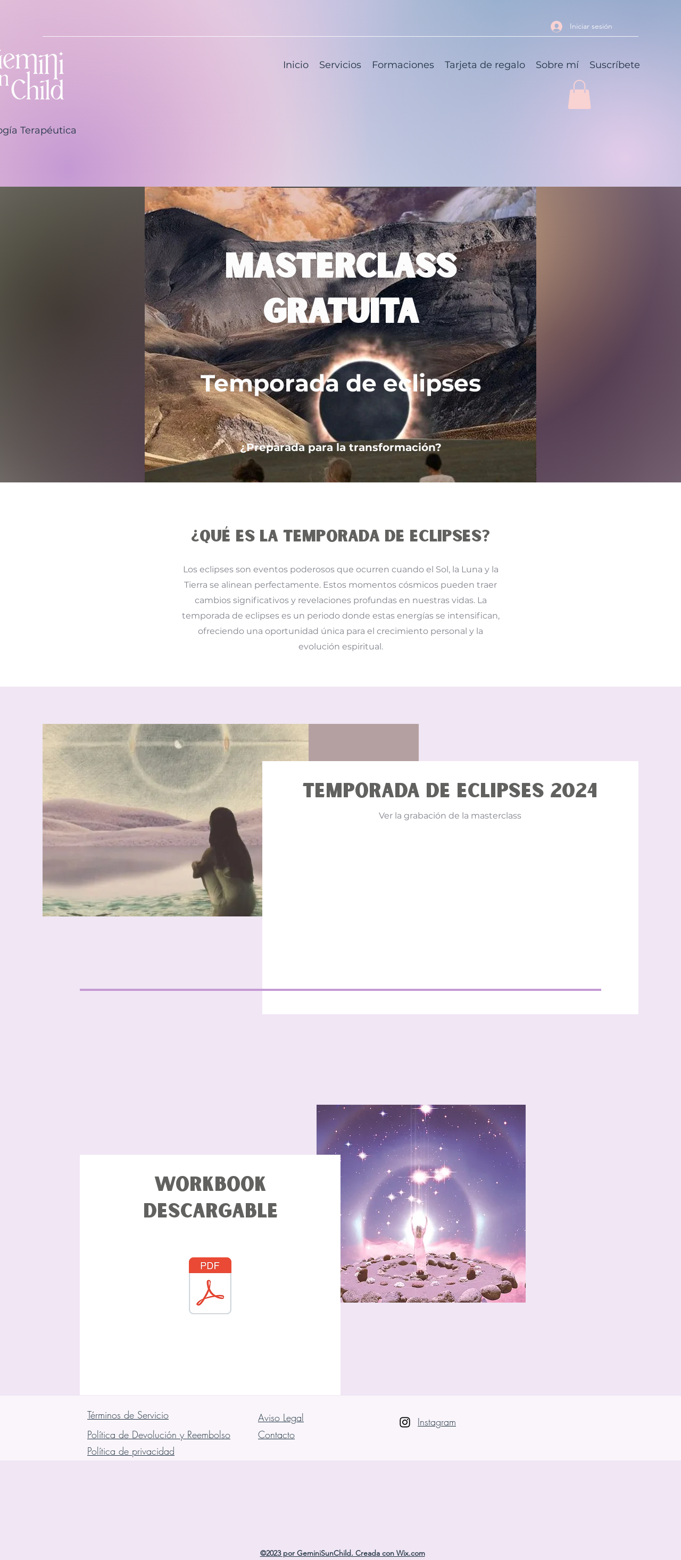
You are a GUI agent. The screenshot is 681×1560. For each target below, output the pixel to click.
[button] (579, 94)
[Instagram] (405, 1422)
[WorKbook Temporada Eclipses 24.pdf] (210, 1287)
